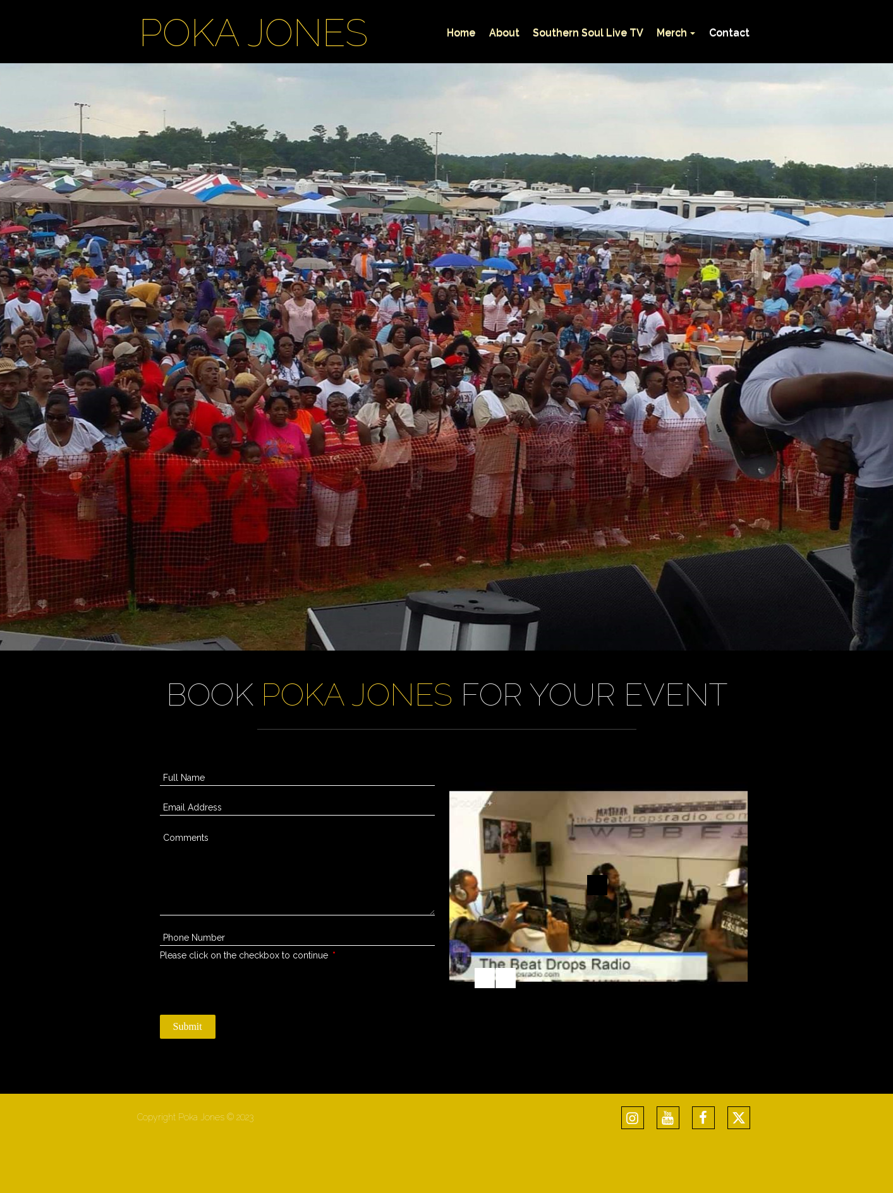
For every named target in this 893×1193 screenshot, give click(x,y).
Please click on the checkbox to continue (248, 955)
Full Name (184, 778)
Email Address (192, 807)
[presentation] (256, 987)
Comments (186, 838)
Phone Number (194, 938)
